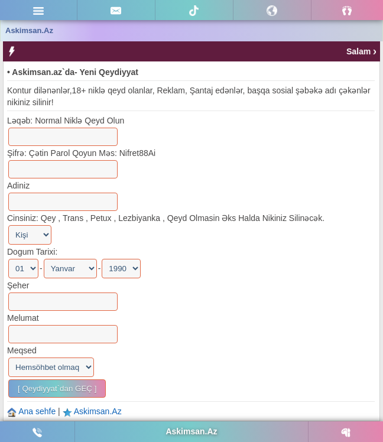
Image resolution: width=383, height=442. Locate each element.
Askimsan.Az (98, 411)
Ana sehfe (38, 411)
